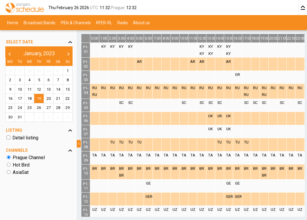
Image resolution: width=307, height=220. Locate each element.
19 (39, 98)
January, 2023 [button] (39, 53)
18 (29, 98)
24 (20, 107)
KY (103, 46)
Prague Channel (29, 157)
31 (58, 71)
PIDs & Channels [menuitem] (76, 22)
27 (20, 71)
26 (10, 71)
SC (121, 102)
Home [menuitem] (12, 22)
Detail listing (25, 138)
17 (20, 98)
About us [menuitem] (141, 22)
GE (148, 183)
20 (49, 98)
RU (94, 88)
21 (58, 98)
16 (10, 98)
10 (20, 89)
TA (94, 155)
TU (112, 142)
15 (67, 89)
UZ (94, 209)
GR (237, 74)
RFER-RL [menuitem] (104, 22)
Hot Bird (21, 165)
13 (49, 89)
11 (29, 89)
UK (210, 116)
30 (49, 71)
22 (67, 98)
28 (29, 71)
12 (39, 89)
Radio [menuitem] (122, 22)
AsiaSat (21, 172)
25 (29, 107)
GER (148, 196)
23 (10, 107)
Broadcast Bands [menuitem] (39, 22)
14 (58, 89)
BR (94, 168)
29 (39, 71)
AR (139, 61)
